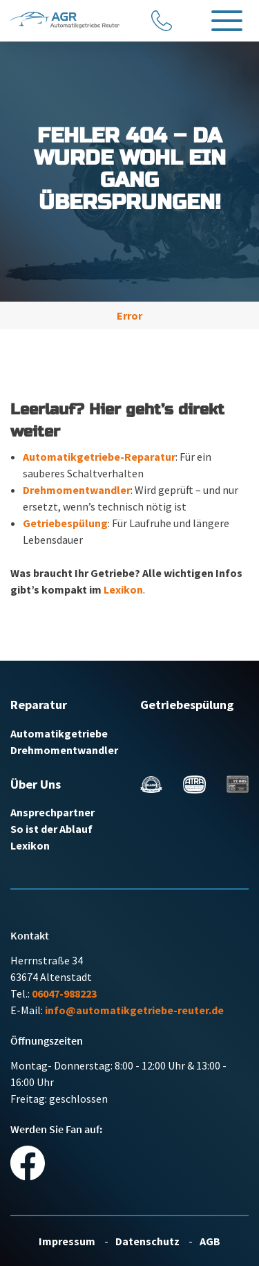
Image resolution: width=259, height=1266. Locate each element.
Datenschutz (148, 1241)
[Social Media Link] (27, 1161)
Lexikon (123, 589)
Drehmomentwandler (77, 490)
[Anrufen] (162, 20)
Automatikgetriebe (59, 733)
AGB (210, 1241)
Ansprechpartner (52, 812)
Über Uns (35, 784)
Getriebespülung (65, 523)
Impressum (68, 1241)
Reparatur (38, 705)
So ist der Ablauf (51, 829)
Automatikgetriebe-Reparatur (99, 457)
